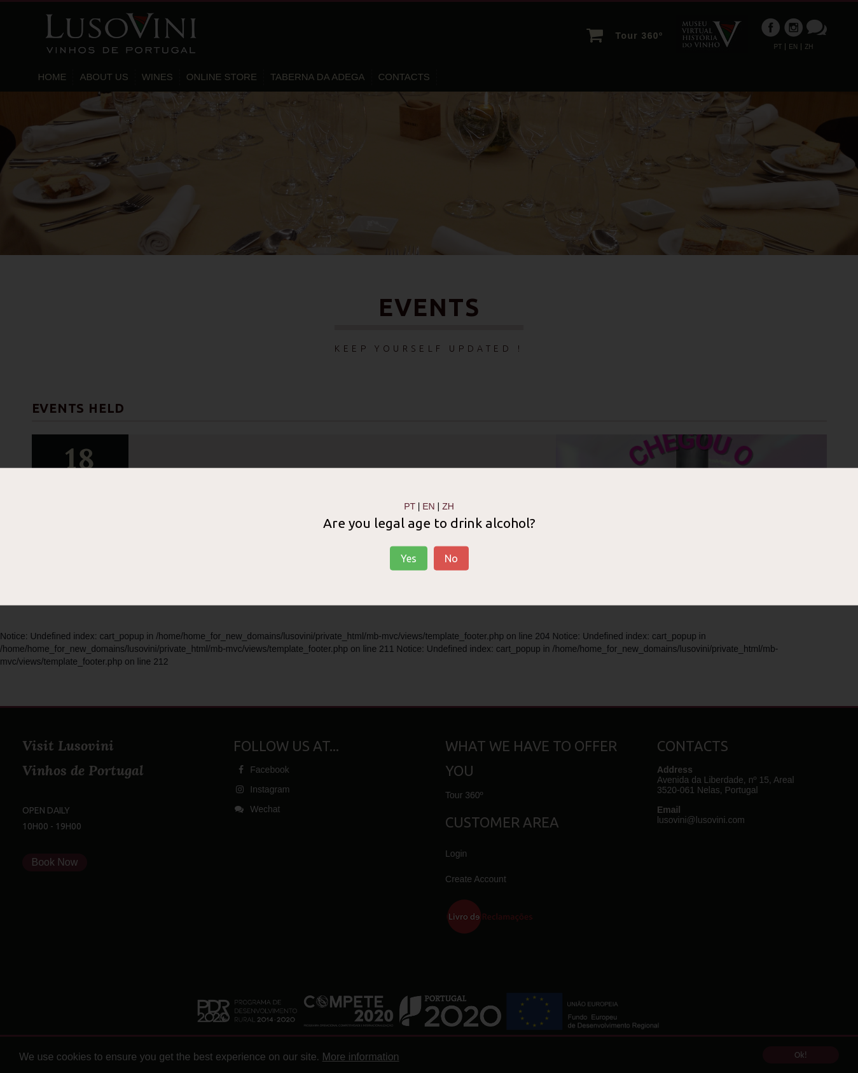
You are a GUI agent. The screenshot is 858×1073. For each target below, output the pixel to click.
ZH (448, 506)
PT (409, 506)
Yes (409, 558)
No (451, 558)
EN (428, 506)
